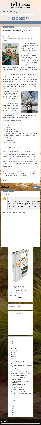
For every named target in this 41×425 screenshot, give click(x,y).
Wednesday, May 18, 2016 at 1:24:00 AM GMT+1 (26, 199)
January (13, 402)
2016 (11, 343)
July (12, 354)
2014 (11, 406)
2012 (11, 410)
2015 (11, 404)
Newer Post (5, 187)
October (13, 348)
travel (22, 38)
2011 (11, 412)
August (12, 352)
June (12, 356)
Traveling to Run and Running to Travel (16, 31)
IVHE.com (5, 38)
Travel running (27, 38)
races (14, 38)
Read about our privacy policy (20, 300)
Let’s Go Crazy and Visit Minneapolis (18, 391)
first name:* (14, 292)
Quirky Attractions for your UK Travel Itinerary (20, 361)
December (13, 344)
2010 (11, 414)
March (12, 398)
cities (5, 36)
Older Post (37, 187)
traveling (33, 38)
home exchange (17, 36)
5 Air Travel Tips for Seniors (16, 387)
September (13, 350)
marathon (10, 38)
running (18, 38)
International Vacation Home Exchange (21, 86)
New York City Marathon (20, 84)
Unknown (10, 199)
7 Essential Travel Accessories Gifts (18, 377)
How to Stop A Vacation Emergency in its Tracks (21, 373)
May (12, 358)
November (13, 346)
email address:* (14, 295)
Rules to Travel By (14, 359)
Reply (9, 208)
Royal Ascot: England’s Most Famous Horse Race (21, 371)
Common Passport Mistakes (16, 363)
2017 (11, 341)
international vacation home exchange (30, 36)
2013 (11, 408)
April (12, 396)
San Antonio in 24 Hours (16, 379)
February (13, 400)
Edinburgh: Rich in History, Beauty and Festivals (21, 393)
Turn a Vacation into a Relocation (17, 389)
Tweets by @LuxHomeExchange (15, 308)
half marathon (10, 36)
